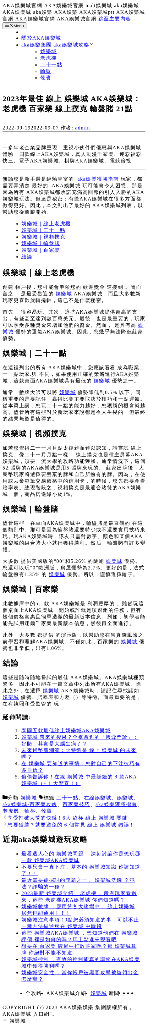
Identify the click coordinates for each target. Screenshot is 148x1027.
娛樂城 (48, 51)
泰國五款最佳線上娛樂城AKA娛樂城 (66, 730)
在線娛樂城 (98, 797)
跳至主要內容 (114, 18)
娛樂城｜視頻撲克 (43, 236)
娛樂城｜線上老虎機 (46, 223)
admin (82, 127)
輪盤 (45, 71)
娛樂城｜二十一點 (43, 230)
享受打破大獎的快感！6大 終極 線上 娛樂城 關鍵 (68, 818)
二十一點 (51, 64)
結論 (26, 256)
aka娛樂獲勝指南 (98, 179)
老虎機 (48, 58)
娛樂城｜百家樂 (40, 250)
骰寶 (45, 77)
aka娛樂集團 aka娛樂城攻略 (57, 44)
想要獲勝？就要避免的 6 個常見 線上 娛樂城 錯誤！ (71, 824)
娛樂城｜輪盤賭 (40, 243)
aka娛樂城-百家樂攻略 (30, 804)
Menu (14, 26)
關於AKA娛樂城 (41, 38)
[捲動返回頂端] (6, 1021)
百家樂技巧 (76, 804)
